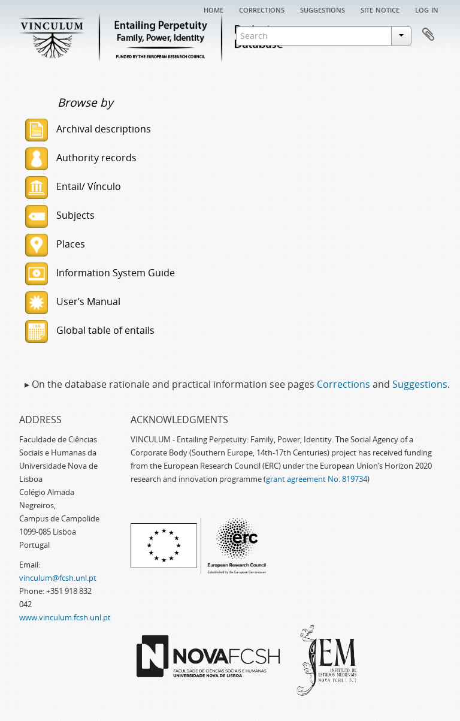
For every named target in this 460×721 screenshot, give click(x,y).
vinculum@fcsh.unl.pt (57, 577)
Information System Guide (100, 272)
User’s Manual (72, 301)
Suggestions (322, 9)
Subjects (60, 215)
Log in (426, 9)
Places (55, 244)
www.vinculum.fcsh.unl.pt (65, 617)
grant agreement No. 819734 (316, 478)
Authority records (81, 157)
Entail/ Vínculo (73, 186)
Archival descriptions (88, 128)
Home (213, 9)
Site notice (380, 9)
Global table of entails (90, 330)
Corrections (262, 9)
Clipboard (428, 35)
